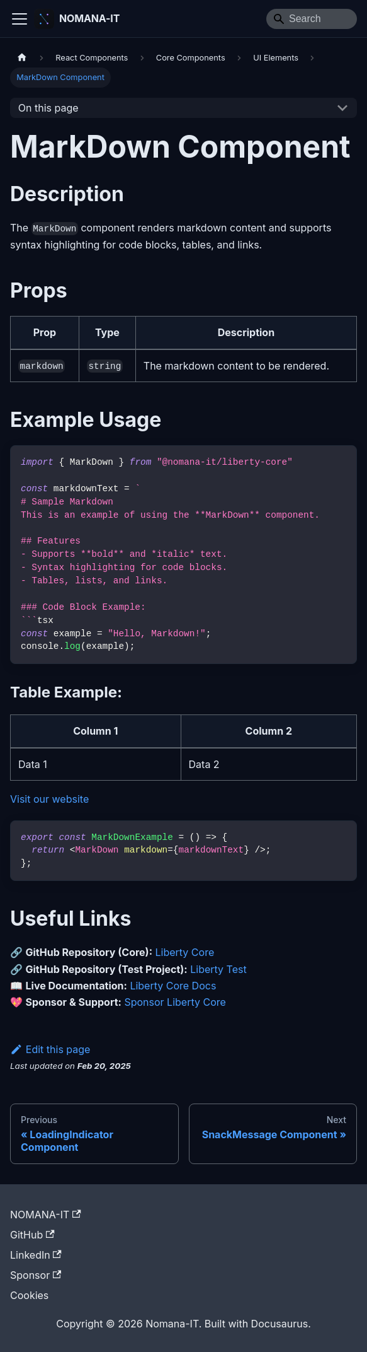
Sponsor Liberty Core (174, 1002)
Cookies (29, 1295)
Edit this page (50, 1049)
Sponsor (35, 1275)
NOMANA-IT (45, 1214)
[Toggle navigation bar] (19, 18)
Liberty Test (218, 969)
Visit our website (49, 799)
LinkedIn (36, 1255)
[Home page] (22, 57)
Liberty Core (185, 952)
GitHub (32, 1234)
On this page (48, 108)
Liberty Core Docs (173, 985)
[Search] (311, 19)
